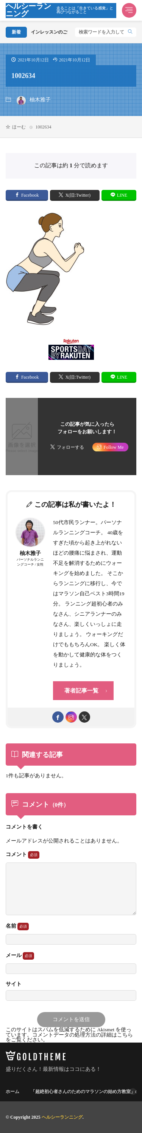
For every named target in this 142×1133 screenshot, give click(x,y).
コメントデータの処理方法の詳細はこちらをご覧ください (69, 1037)
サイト (14, 984)
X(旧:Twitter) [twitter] (77, 195)
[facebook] (58, 717)
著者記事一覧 (81, 691)
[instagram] (71, 717)
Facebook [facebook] (30, 195)
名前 (17, 926)
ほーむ (19, 127)
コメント (22, 855)
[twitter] (84, 717)
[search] (130, 32)
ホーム (12, 1091)
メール (20, 956)
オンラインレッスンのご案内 (48, 32)
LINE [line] (122, 195)
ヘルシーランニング (61, 10)
